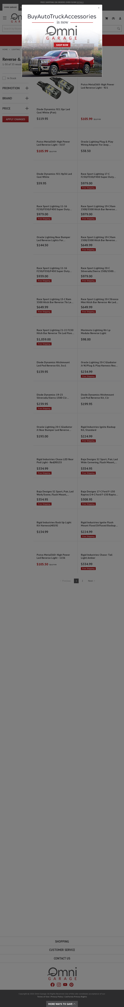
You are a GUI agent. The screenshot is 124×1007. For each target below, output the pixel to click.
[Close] (62, 8)
